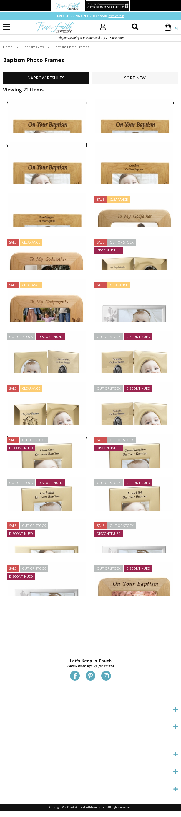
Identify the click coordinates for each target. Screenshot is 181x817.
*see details (116, 16)
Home (8, 47)
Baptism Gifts (33, 47)
